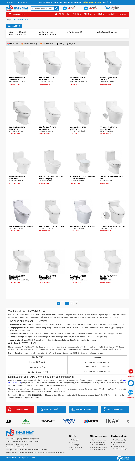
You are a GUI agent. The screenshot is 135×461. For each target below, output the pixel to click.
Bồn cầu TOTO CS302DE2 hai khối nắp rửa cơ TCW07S (82, 178)
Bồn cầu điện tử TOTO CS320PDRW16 (47, 277)
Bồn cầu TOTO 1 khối (46, 32)
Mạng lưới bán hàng (45, 2)
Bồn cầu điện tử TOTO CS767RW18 (47, 79)
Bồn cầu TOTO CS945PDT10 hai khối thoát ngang (51, 178)
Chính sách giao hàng (99, 442)
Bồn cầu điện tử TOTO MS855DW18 (78, 128)
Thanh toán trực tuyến (120, 449)
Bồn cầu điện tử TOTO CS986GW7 (113, 226)
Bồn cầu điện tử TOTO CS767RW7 (82, 226)
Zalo (17, 2)
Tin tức (73, 449)
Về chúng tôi (75, 440)
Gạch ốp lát (111, 14)
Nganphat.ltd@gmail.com (18, 447)
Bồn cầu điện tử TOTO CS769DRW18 (17, 79)
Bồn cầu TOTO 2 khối (75, 32)
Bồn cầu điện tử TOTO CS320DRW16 (78, 277)
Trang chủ (56, 14)
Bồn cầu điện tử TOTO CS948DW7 (21, 226)
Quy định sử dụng (76, 447)
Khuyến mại (14, 44)
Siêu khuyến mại (48, 44)
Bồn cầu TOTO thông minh (17, 32)
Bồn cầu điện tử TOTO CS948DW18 (47, 128)
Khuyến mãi (107, 2)
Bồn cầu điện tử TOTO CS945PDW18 (78, 79)
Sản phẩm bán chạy (30, 44)
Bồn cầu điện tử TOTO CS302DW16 (17, 277)
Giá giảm (72, 44)
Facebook (10, 2)
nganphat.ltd (130, 375)
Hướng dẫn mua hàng (99, 440)
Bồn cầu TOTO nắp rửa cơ (47, 34)
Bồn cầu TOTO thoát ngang (18, 34)
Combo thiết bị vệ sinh (92, 2)
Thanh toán (58, 2)
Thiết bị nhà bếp (89, 14)
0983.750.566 (130, 396)
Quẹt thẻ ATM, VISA (119, 446)
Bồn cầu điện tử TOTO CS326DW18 (108, 79)
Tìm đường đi (75, 445)
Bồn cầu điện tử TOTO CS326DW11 (17, 178)
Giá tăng (61, 44)
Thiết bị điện (77, 14)
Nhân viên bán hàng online (73, 2)
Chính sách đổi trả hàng (99, 447)
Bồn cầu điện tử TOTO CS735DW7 (52, 226)
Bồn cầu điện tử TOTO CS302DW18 (17, 128)
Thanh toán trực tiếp (119, 440)
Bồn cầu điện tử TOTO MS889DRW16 (108, 128)
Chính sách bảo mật (98, 449)
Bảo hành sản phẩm (98, 445)
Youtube (24, 2)
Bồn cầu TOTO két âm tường (107, 32)
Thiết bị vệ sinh (64, 14)
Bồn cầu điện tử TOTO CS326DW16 (108, 277)
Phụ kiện (101, 14)
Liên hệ (73, 442)
